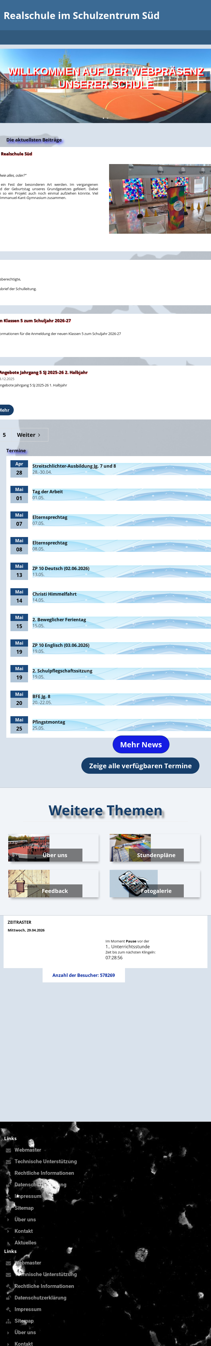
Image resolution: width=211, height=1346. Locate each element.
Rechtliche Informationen (44, 1173)
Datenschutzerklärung (40, 1184)
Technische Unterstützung (46, 1161)
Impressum (28, 1196)
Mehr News (141, 745)
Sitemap (24, 1208)
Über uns (25, 1219)
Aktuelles (26, 1242)
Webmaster (28, 1150)
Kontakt (24, 1231)
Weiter (30, 434)
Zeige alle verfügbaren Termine (140, 765)
